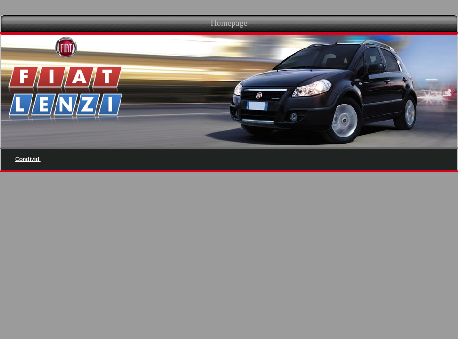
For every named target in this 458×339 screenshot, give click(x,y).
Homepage (229, 23)
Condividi (28, 159)
